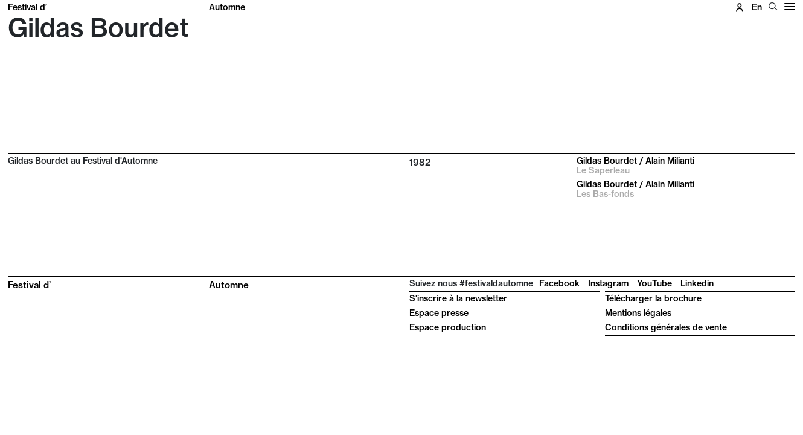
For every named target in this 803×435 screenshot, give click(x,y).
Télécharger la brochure (653, 298)
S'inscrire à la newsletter (458, 298)
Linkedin (697, 283)
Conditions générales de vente (666, 327)
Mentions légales (638, 313)
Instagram (608, 283)
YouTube (654, 283)
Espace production (447, 327)
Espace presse (439, 313)
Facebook (559, 283)
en (757, 7)
